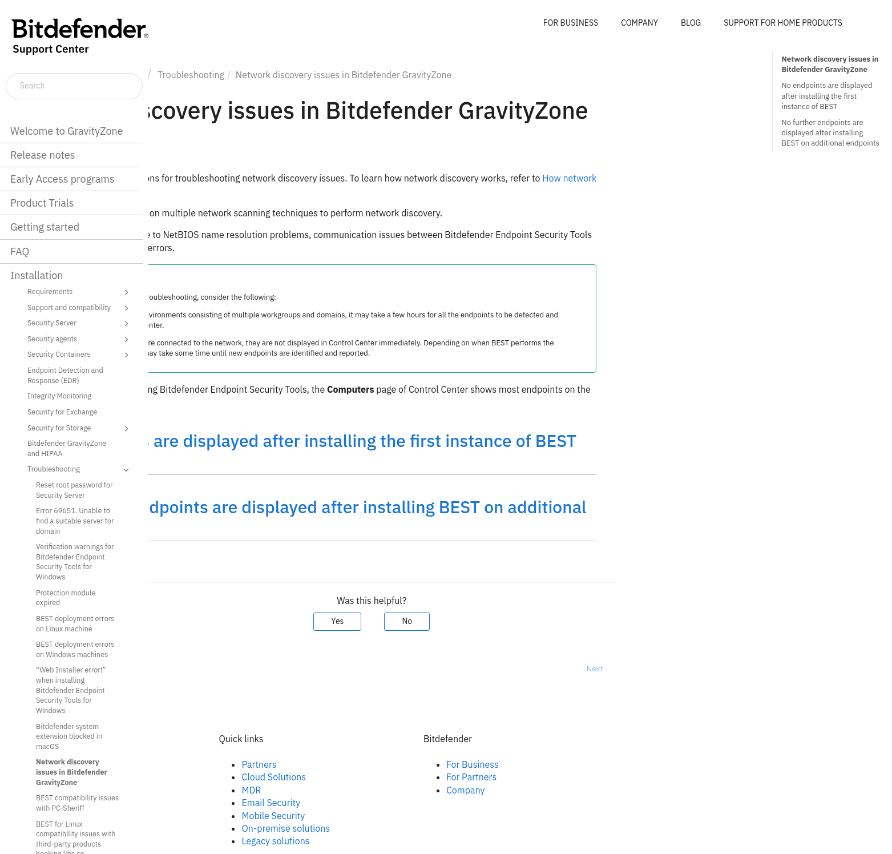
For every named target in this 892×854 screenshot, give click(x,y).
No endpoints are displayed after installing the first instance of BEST (826, 95)
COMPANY (639, 23)
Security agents (79, 339)
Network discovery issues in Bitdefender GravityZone (71, 771)
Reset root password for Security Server (74, 489)
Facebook (205, 764)
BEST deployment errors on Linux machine (75, 623)
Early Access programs (62, 179)
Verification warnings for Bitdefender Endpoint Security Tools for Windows (75, 561)
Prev (178, 668)
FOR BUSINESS (570, 23)
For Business (621, 764)
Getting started (44, 226)
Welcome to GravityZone (66, 131)
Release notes (42, 155)
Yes (486, 621)
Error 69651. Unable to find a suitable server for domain (75, 520)
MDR (400, 790)
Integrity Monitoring (59, 395)
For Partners (620, 777)
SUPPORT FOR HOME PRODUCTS (783, 23)
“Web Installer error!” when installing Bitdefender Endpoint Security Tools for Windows (71, 690)
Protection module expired (65, 597)
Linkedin (202, 777)
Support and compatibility (79, 308)
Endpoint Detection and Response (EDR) (65, 375)
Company (614, 790)
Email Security (419, 802)
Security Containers (79, 355)
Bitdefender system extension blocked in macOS (69, 736)
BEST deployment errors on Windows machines (75, 649)
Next (743, 668)
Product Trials (42, 203)
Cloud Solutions (422, 777)
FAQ (19, 251)
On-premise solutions (434, 828)
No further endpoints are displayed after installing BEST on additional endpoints (830, 133)
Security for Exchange (62, 411)
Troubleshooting (79, 470)
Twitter (199, 790)
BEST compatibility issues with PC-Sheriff (77, 802)
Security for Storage (79, 428)
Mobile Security (422, 815)
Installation (36, 275)
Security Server (79, 323)
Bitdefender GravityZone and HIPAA (66, 448)
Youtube (202, 802)
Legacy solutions (424, 841)
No (556, 621)
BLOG (691, 23)
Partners (407, 764)
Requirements (79, 292)
